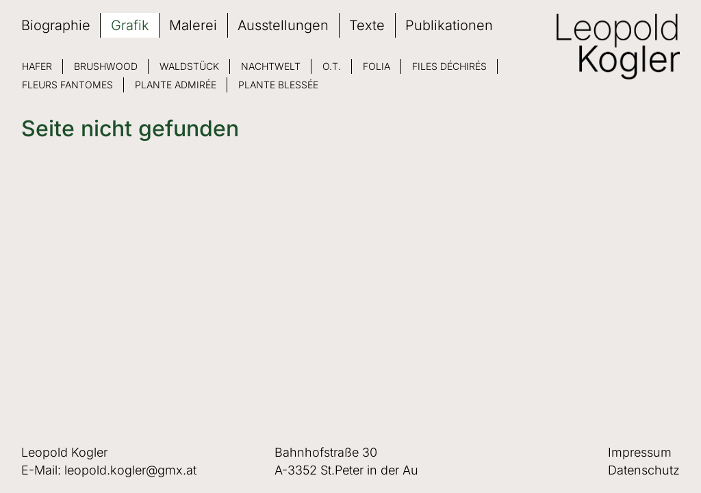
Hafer (37, 66)
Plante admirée (175, 84)
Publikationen (449, 25)
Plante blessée (278, 84)
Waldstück (189, 66)
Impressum (640, 452)
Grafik (130, 25)
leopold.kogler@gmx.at (130, 470)
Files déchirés (449, 66)
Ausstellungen (283, 25)
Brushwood (106, 66)
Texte (367, 25)
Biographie (55, 25)
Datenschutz (644, 470)
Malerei (193, 25)
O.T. (331, 66)
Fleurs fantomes (67, 84)
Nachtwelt (271, 66)
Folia (376, 66)
